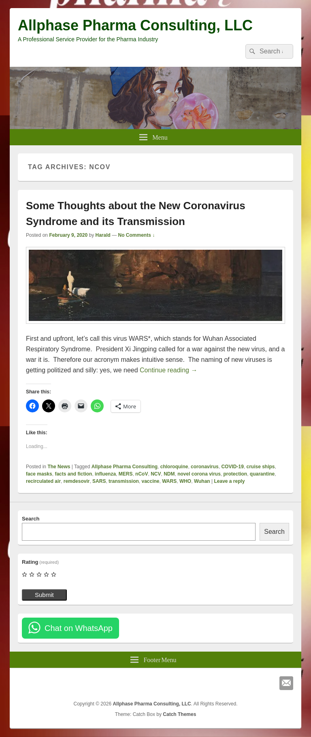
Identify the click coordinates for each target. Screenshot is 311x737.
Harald (102, 235)
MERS (126, 474)
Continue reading (168, 370)
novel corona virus (199, 474)
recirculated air (43, 481)
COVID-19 (232, 466)
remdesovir (77, 481)
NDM (169, 474)
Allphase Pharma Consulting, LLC (135, 25)
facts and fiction (73, 474)
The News (58, 466)
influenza (105, 474)
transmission (124, 481)
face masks (39, 474)
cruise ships (260, 466)
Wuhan (202, 481)
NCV (156, 474)
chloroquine (174, 466)
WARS (169, 481)
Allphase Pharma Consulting (125, 466)
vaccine (150, 481)
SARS (99, 481)
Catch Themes (179, 714)
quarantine (262, 474)
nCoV (141, 474)
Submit (44, 594)
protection (235, 474)
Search (30, 519)
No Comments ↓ (136, 235)
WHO (185, 481)
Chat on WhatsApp (79, 628)
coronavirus (205, 466)
